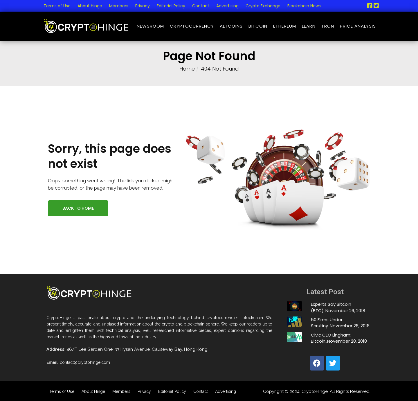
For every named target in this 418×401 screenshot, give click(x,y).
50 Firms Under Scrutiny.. (327, 323)
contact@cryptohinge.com (85, 362)
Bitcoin (257, 26)
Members (118, 6)
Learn (309, 26)
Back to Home (78, 208)
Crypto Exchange (263, 6)
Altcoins (231, 26)
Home (187, 68)
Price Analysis (358, 26)
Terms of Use (57, 6)
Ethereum (284, 26)
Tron (327, 26)
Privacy (142, 6)
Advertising (227, 6)
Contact (200, 6)
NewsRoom (150, 26)
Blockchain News (304, 6)
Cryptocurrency (192, 26)
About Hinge (90, 6)
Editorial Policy (171, 6)
